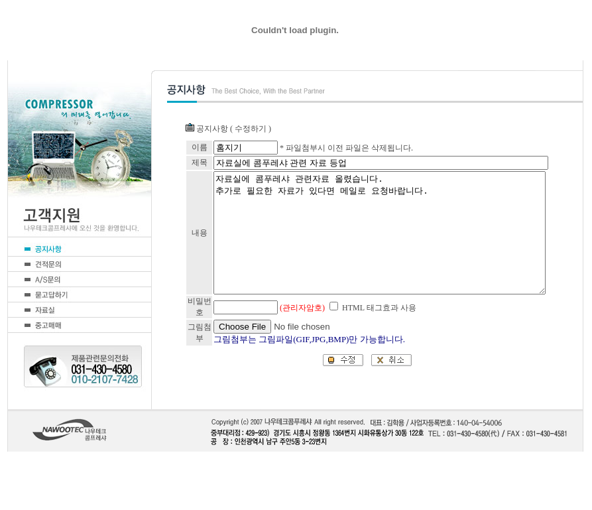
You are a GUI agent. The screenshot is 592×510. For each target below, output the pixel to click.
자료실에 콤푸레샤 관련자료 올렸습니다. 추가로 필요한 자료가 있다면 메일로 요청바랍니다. (372, 262)
